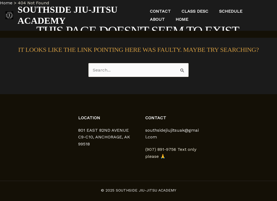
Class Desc (195, 11)
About (157, 19)
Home (182, 19)
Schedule (230, 11)
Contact (160, 11)
